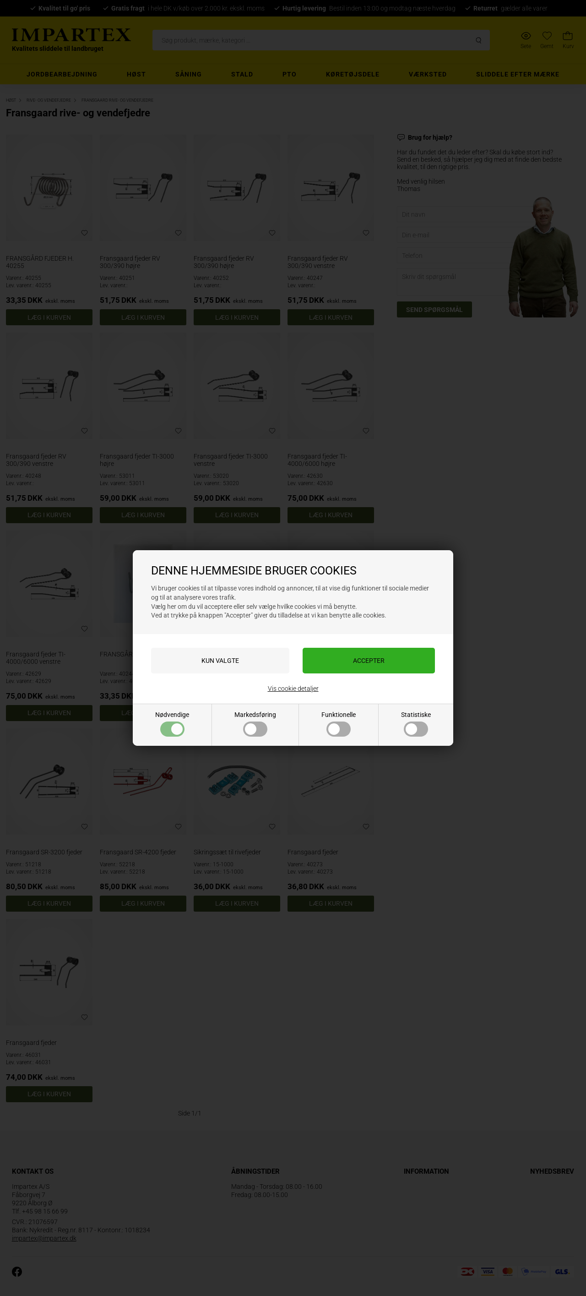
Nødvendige (172, 724)
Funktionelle (338, 724)
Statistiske (416, 724)
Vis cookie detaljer (293, 688)
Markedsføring (255, 724)
